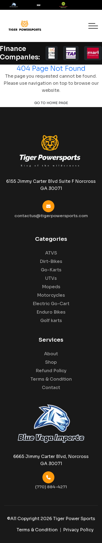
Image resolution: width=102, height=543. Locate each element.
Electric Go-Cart (51, 304)
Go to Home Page (51, 103)
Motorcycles (51, 295)
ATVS (51, 253)
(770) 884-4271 (51, 486)
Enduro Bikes (51, 312)
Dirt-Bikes (51, 261)
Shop (51, 362)
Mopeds (51, 287)
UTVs (51, 278)
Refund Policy (51, 371)
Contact (51, 388)
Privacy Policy (78, 530)
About (51, 354)
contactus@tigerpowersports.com (51, 215)
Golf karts (51, 320)
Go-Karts (51, 270)
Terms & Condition (51, 379)
